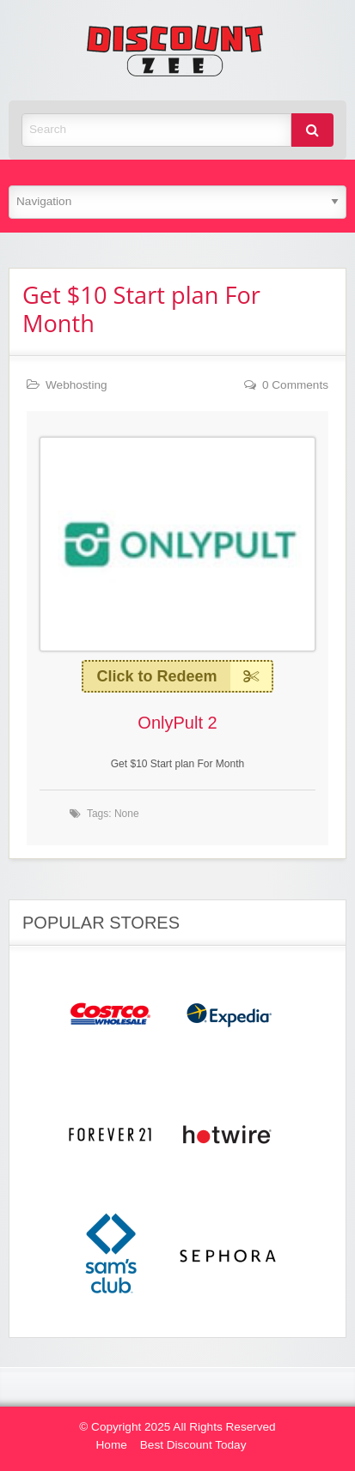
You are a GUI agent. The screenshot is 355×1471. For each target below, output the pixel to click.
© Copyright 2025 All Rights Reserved (177, 1426)
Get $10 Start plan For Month (141, 309)
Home (111, 1444)
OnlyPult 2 (177, 722)
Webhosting (76, 384)
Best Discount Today (193, 1444)
